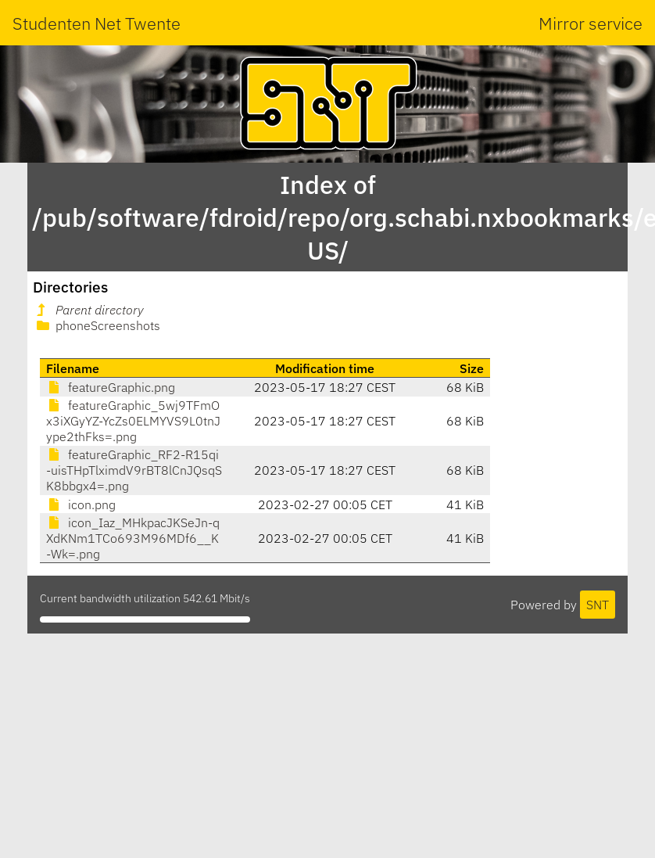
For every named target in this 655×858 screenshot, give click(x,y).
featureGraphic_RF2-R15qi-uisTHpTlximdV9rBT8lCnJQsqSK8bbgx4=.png (134, 470)
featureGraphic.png (110, 387)
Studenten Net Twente (97, 23)
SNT (597, 604)
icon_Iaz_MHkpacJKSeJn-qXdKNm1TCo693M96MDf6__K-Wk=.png (133, 538)
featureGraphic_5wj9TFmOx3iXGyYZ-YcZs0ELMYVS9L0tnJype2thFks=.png (133, 420)
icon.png (81, 504)
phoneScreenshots (97, 325)
